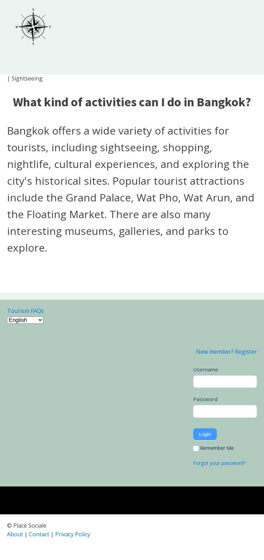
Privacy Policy (72, 534)
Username (205, 369)
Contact (39, 534)
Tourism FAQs (25, 311)
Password (205, 399)
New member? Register (226, 351)
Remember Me (213, 448)
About (15, 534)
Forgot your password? (219, 463)
